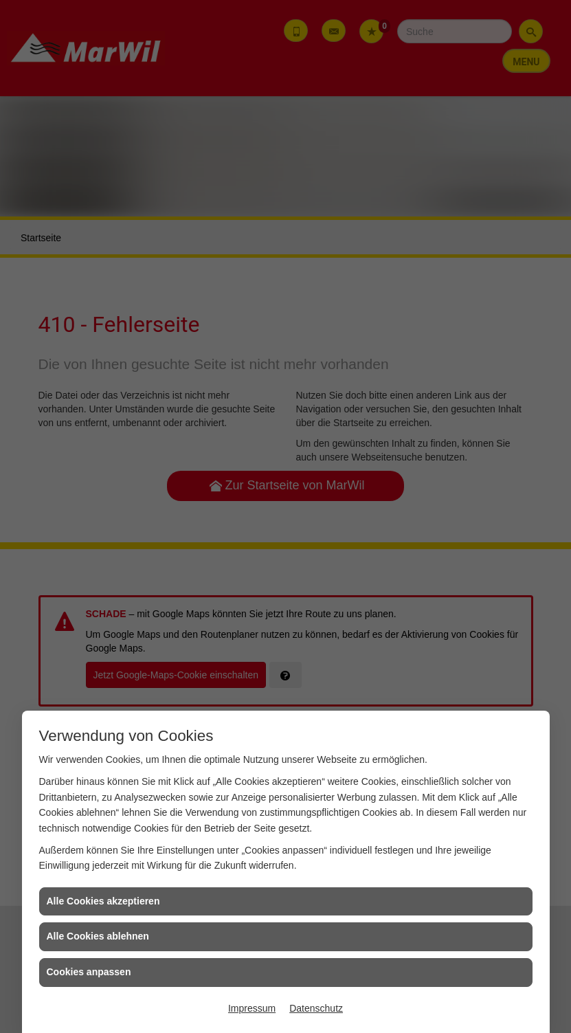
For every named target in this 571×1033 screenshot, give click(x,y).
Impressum (252, 1008)
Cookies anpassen (89, 971)
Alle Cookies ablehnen (98, 936)
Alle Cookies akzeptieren (103, 901)
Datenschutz (316, 1008)
